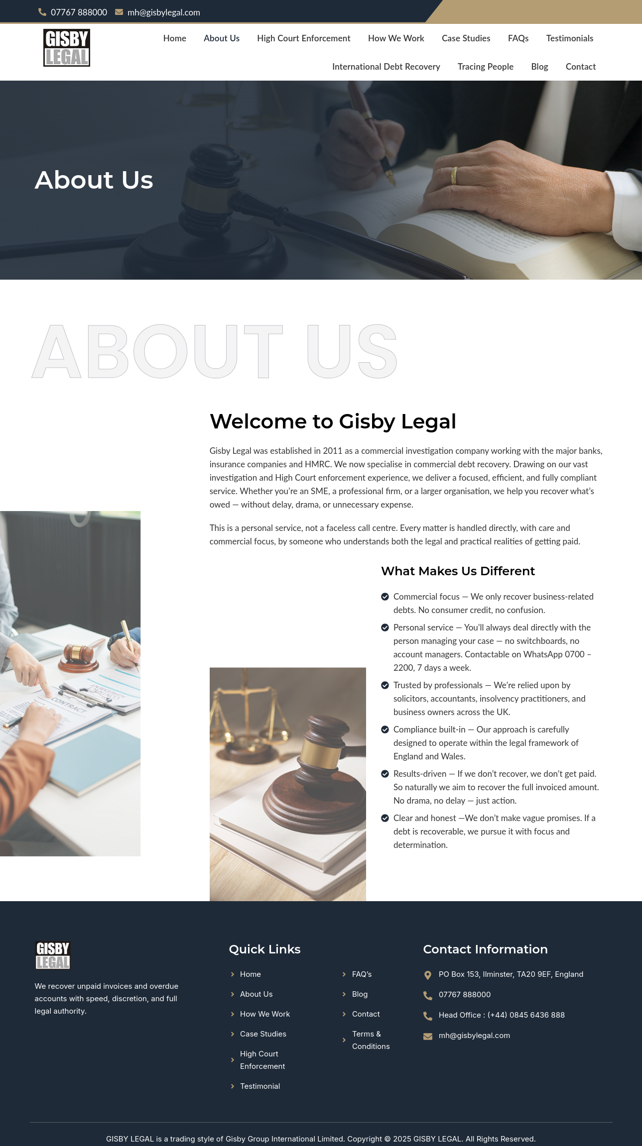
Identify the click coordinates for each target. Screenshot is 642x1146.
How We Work (396, 38)
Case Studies (466, 38)
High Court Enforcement (304, 38)
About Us (222, 38)
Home (174, 38)
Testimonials (570, 38)
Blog (539, 66)
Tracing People (486, 66)
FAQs (518, 38)
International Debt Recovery (386, 66)
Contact (581, 66)
